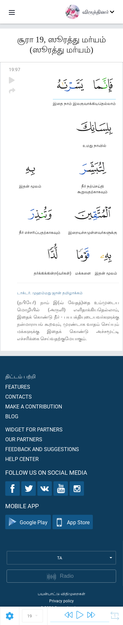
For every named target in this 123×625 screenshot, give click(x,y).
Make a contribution (33, 406)
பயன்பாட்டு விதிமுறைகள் (61, 593)
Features (17, 386)
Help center (22, 458)
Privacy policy (61, 600)
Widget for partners (34, 429)
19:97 (14, 69)
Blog (11, 416)
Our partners (23, 439)
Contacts (18, 396)
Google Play (28, 522)
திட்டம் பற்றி (20, 376)
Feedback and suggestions (42, 449)
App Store (73, 522)
